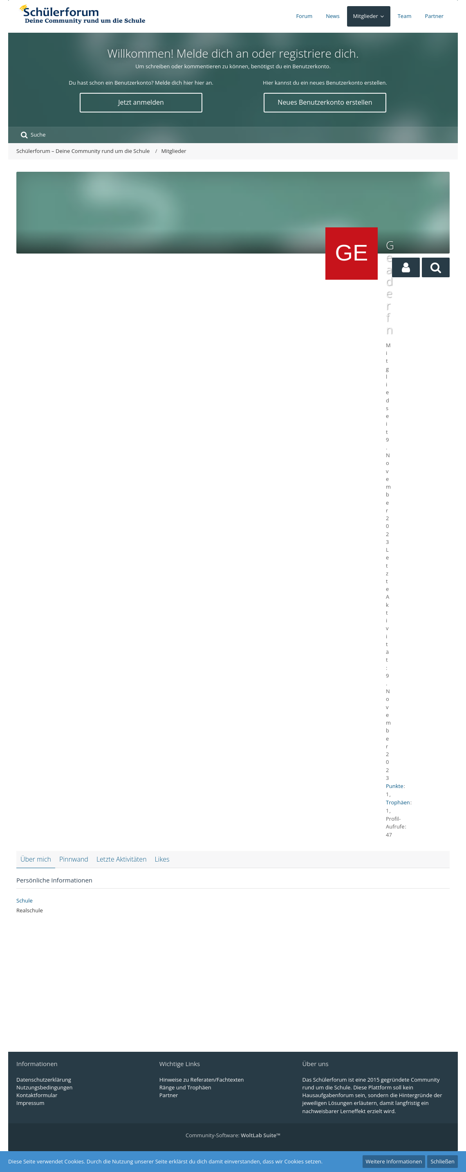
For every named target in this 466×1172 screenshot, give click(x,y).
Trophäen (398, 802)
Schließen (442, 1161)
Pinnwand (73, 859)
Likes (162, 859)
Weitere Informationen (394, 1161)
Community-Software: (233, 1135)
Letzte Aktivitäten (121, 859)
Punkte (394, 786)
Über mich (35, 859)
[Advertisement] (168, 300)
